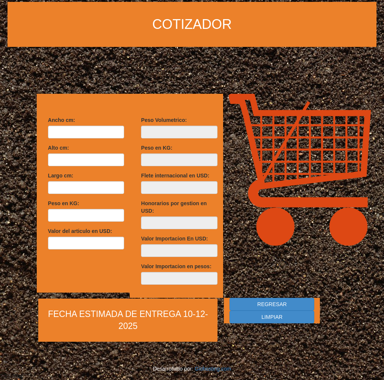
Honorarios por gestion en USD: (174, 207)
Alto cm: (58, 148)
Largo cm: (61, 176)
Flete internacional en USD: (175, 176)
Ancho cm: (61, 120)
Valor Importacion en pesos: (176, 266)
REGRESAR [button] (272, 304)
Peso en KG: (63, 203)
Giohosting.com (213, 369)
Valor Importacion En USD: (174, 239)
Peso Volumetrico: (164, 120)
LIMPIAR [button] (271, 317)
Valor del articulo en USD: (80, 231)
